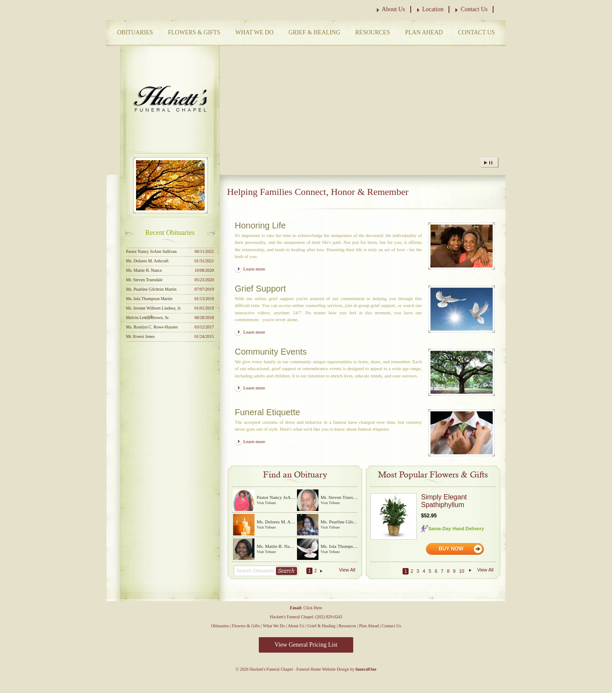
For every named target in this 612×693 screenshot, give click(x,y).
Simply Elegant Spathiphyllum (444, 500)
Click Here (312, 607)
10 (461, 571)
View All (347, 569)
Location (433, 9)
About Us (393, 9)
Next (321, 571)
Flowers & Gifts (194, 32)
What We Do (254, 32)
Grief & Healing (314, 32)
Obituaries (135, 32)
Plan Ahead (424, 32)
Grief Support (260, 288)
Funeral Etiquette (267, 412)
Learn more (254, 268)
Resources (372, 32)
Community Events (271, 351)
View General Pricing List (306, 644)
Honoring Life (260, 225)
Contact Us (474, 9)
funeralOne (365, 669)
